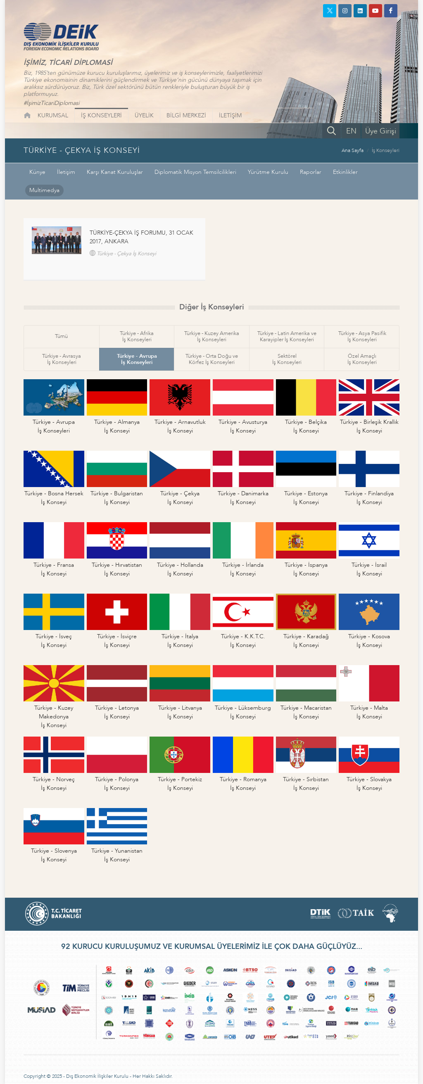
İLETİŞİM (230, 115)
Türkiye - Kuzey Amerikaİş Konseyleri (211, 336)
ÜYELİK (144, 115)
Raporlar (310, 172)
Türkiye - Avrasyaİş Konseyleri (61, 359)
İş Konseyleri (385, 150)
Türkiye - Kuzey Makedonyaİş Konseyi (53, 716)
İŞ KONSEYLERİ (101, 115)
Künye (37, 172)
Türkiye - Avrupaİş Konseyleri (137, 359)
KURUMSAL (53, 115)
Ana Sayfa (353, 150)
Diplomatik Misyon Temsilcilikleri (195, 172)
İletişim (66, 172)
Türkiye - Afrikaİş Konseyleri (137, 336)
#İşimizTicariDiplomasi (51, 103)
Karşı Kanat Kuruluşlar (115, 172)
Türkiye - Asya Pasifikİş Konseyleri (362, 336)
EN (351, 131)
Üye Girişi (380, 131)
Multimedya (44, 190)
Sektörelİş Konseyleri (287, 359)
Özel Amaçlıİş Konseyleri (362, 359)
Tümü (61, 336)
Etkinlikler (345, 172)
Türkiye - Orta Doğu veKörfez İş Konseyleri (211, 359)
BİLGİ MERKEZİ (186, 115)
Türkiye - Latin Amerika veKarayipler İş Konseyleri (286, 336)
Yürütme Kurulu (268, 172)
